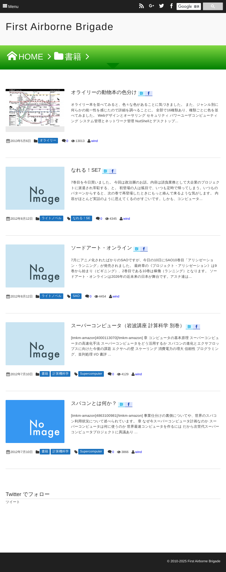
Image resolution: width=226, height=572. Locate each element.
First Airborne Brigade (60, 26)
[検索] (189, 6)
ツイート (13, 502)
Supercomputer (91, 374)
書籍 (44, 374)
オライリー (48, 140)
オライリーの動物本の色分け (104, 92)
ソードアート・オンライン (101, 248)
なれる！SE (81, 218)
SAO (76, 296)
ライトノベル (51, 218)
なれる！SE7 (86, 170)
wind (94, 141)
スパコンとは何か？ (94, 403)
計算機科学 (60, 374)
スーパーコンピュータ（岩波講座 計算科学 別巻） (128, 325)
